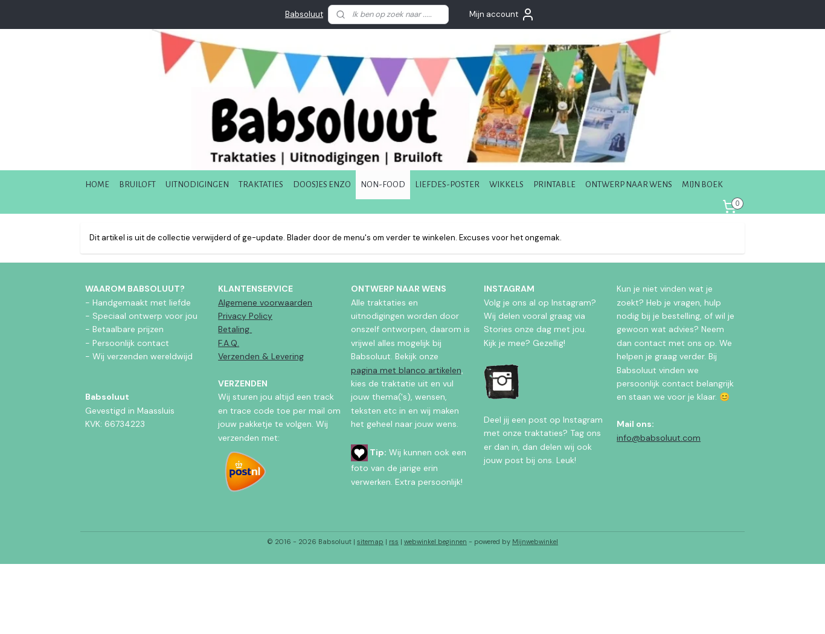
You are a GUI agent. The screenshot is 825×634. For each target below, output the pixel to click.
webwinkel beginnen (435, 541)
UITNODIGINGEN (197, 184)
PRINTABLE (554, 184)
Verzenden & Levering (261, 356)
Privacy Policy (245, 315)
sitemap (370, 541)
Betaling (235, 329)
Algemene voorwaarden (265, 302)
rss (394, 541)
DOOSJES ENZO (322, 184)
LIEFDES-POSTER (447, 184)
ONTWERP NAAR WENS (628, 184)
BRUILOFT (137, 184)
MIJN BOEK (702, 184)
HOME (97, 184)
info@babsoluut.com (659, 437)
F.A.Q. (228, 343)
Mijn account (502, 14)
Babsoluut (304, 14)
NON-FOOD (383, 184)
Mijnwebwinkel (535, 541)
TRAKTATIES (261, 184)
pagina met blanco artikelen (406, 370)
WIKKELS (506, 184)
